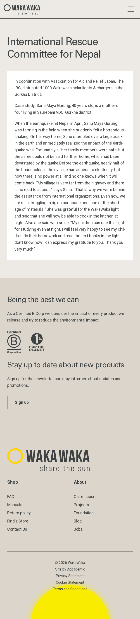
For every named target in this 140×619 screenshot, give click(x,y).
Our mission (84, 496)
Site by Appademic (70, 569)
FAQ (10, 496)
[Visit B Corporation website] (14, 342)
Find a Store (17, 521)
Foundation (84, 512)
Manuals (14, 504)
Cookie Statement (70, 582)
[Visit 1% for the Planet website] (36, 342)
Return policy (19, 512)
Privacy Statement (70, 576)
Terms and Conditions (70, 589)
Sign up (22, 402)
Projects (81, 504)
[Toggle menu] (131, 9)
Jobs (78, 529)
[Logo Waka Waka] (23, 9)
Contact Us (17, 529)
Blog (78, 521)
